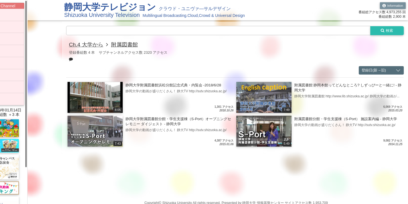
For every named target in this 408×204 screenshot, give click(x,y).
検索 (386, 30)
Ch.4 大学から (87, 45)
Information (392, 6)
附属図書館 (127, 45)
